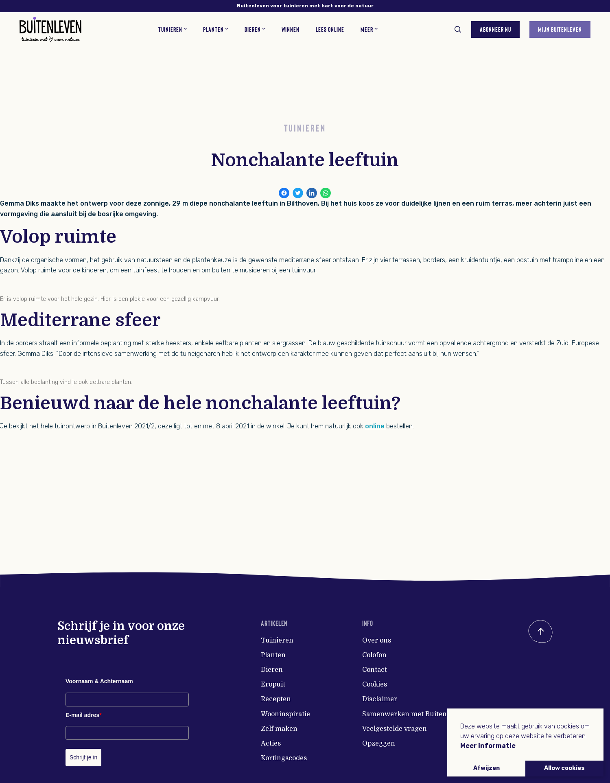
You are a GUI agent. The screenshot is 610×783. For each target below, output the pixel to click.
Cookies (374, 684)
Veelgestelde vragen (394, 729)
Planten (273, 655)
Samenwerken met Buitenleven (413, 714)
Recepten (276, 699)
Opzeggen (378, 743)
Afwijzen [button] (486, 768)
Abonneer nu (495, 29)
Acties (271, 743)
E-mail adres (84, 715)
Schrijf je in (83, 757)
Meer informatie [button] (488, 746)
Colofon (374, 655)
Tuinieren (277, 640)
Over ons (376, 640)
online (375, 426)
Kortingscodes (284, 758)
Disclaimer (379, 699)
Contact (374, 669)
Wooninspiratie (285, 714)
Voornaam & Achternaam (99, 681)
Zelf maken (279, 729)
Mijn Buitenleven (560, 29)
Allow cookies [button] (564, 768)
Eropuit (273, 684)
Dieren (272, 669)
